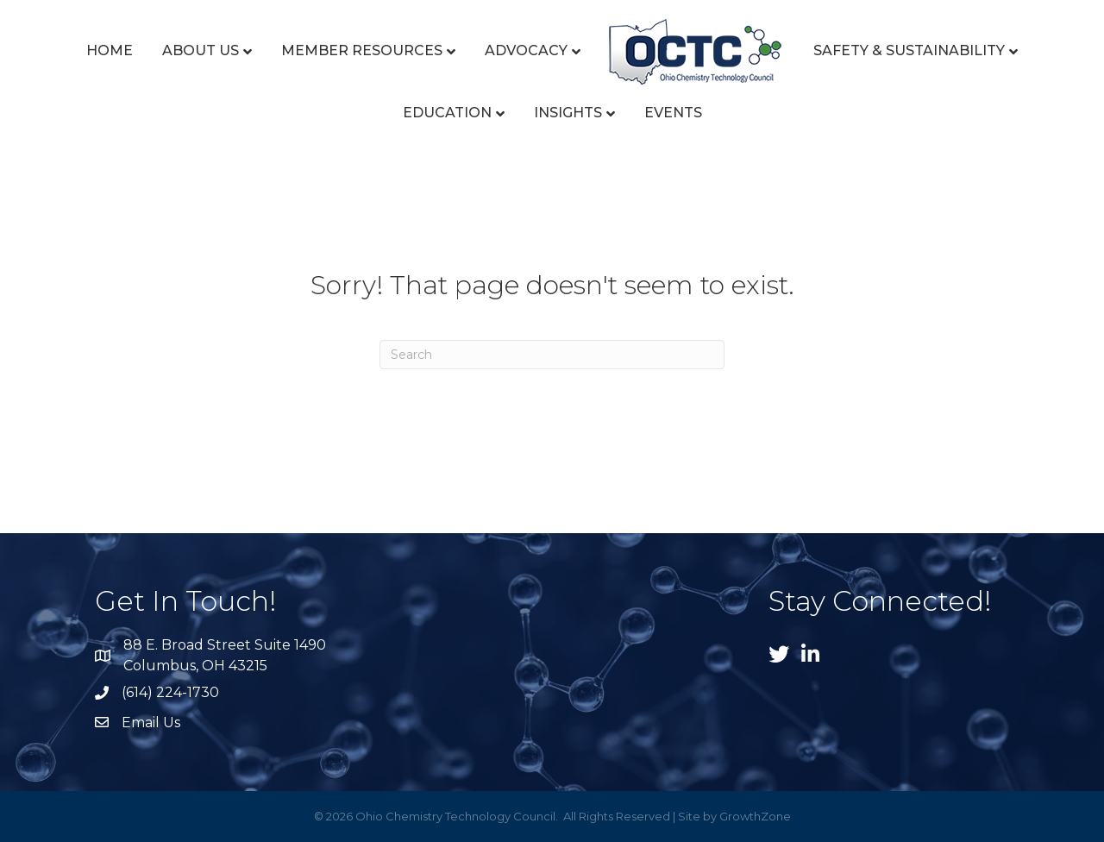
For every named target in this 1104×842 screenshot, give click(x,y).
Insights (568, 112)
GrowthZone (755, 816)
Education (447, 112)
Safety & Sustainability (909, 50)
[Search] (552, 354)
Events (673, 112)
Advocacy (526, 50)
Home (109, 50)
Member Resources (361, 50)
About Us (200, 50)
